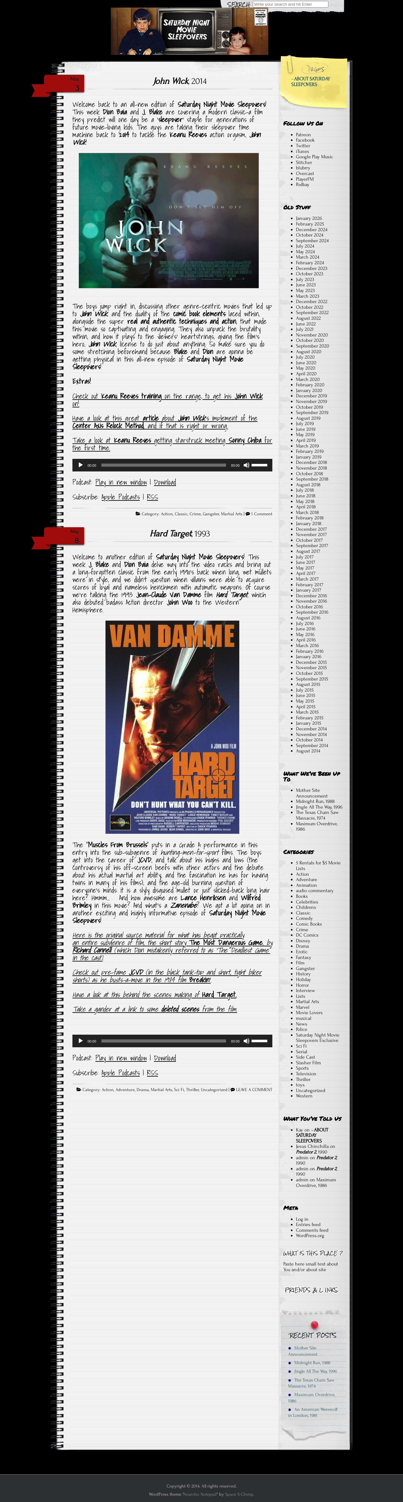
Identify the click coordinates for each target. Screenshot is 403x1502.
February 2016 (310, 651)
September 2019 (312, 412)
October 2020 (310, 340)
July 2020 (305, 357)
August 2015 (308, 684)
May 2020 (305, 368)
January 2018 (308, 523)
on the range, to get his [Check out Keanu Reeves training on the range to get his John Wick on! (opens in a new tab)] (198, 396)
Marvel (302, 1007)
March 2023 (307, 296)
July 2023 (305, 279)
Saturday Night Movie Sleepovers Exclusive (317, 1037)
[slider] (163, 465)
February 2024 (310, 263)
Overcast (305, 173)
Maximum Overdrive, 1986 (317, 826)
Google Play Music (314, 157)
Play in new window (121, 482)
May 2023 (305, 290)
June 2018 (305, 496)
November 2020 (312, 335)
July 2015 (305, 690)
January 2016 (308, 656)
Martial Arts (231, 514)
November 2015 (311, 667)
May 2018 (305, 501)
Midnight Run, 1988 (315, 801)
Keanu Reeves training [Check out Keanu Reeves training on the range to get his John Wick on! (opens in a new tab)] (131, 396)
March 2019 (307, 446)
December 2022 (311, 301)
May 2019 (305, 434)
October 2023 (309, 274)
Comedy (304, 918)
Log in (302, 1219)
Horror (302, 985)
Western (304, 1096)
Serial (301, 1052)
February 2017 (309, 584)
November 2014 (311, 734)
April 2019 (306, 440)
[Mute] (246, 465)
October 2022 (309, 307)
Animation (306, 885)
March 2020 (308, 379)
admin (302, 1157)
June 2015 (305, 695)
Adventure (125, 1089)
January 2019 (308, 457)
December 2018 (311, 462)
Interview (305, 990)
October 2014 (309, 740)
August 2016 (308, 618)
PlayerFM (305, 179)
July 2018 (305, 490)
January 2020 (309, 390)
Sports (302, 1068)
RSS (152, 497)
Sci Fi (179, 1089)
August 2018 (308, 485)
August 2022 (308, 318)
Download (165, 482)
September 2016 (312, 612)
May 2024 (305, 251)
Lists (300, 996)
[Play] (80, 465)
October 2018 (309, 473)
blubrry (303, 168)
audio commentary (315, 890)
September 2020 (312, 346)
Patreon (303, 134)
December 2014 (311, 729)
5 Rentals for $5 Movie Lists (318, 865)
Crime (195, 514)
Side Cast (305, 1057)
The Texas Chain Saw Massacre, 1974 (317, 815)
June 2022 (306, 324)
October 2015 (309, 673)
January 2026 (309, 218)
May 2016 (305, 634)
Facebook (305, 140)
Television (306, 1074)
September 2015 (312, 679)
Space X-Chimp (239, 1494)
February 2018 (310, 518)
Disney (303, 941)
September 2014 (312, 745)
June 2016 (305, 629)
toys (300, 1085)
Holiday (303, 979)
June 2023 (306, 285)
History (303, 974)
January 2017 (308, 590)
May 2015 (305, 701)
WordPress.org (310, 1235)
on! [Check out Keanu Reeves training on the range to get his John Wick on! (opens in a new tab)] (75, 403)
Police (301, 1029)
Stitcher (304, 162)
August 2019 (308, 418)
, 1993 (180, 534)
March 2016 (307, 645)
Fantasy (303, 957)
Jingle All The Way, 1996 (319, 807)
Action (167, 514)
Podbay (302, 184)
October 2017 (309, 540)
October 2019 (309, 407)
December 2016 (311, 596)
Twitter (303, 146)
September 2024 (312, 240)
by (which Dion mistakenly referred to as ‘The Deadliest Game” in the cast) (172, 950)
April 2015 (305, 707)
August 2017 (308, 551)
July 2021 (305, 329)
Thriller (192, 1089)
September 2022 (312, 312)
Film (300, 963)
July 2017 (305, 557)
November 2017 (311, 534)
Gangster (211, 514)
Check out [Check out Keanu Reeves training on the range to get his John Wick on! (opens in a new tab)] (86, 396)
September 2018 (312, 479)
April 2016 (306, 640)
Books (302, 896)
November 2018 (311, 468)
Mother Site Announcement (312, 793)
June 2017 (305, 562)
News (301, 1024)
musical (303, 1018)
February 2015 (309, 718)
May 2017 (305, 568)
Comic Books (309, 924)
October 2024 (309, 235)
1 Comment (261, 514)
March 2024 (307, 257)
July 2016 (305, 623)
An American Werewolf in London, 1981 (313, 1412)
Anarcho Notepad (200, 1494)
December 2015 (311, 662)
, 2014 (180, 81)
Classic (181, 514)
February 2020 (310, 385)
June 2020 (306, 362)
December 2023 (311, 268)
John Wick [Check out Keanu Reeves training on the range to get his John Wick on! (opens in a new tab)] (249, 396)
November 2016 (311, 601)
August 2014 (308, 751)
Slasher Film (308, 1063)
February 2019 (310, 451)
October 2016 (309, 607)
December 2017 (311, 529)
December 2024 (311, 229)
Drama (143, 1089)
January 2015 (308, 723)
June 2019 (305, 429)
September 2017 (312, 545)
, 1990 (311, 1152)
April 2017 (305, 573)
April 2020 (306, 374)
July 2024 (305, 246)
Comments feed (312, 1230)
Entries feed (308, 1224)
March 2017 (307, 579)
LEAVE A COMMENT (254, 1089)
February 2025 (310, 224)
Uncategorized (214, 1089)
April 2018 (306, 507)
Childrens (306, 907)
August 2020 (308, 351)
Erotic (302, 952)
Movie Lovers (309, 1012)
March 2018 (307, 512)
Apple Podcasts (121, 497)
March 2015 (307, 712)
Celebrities (307, 902)
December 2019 (311, 396)
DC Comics (307, 935)
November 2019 (311, 401)
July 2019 (305, 423)
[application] (172, 465)
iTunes (302, 151)
